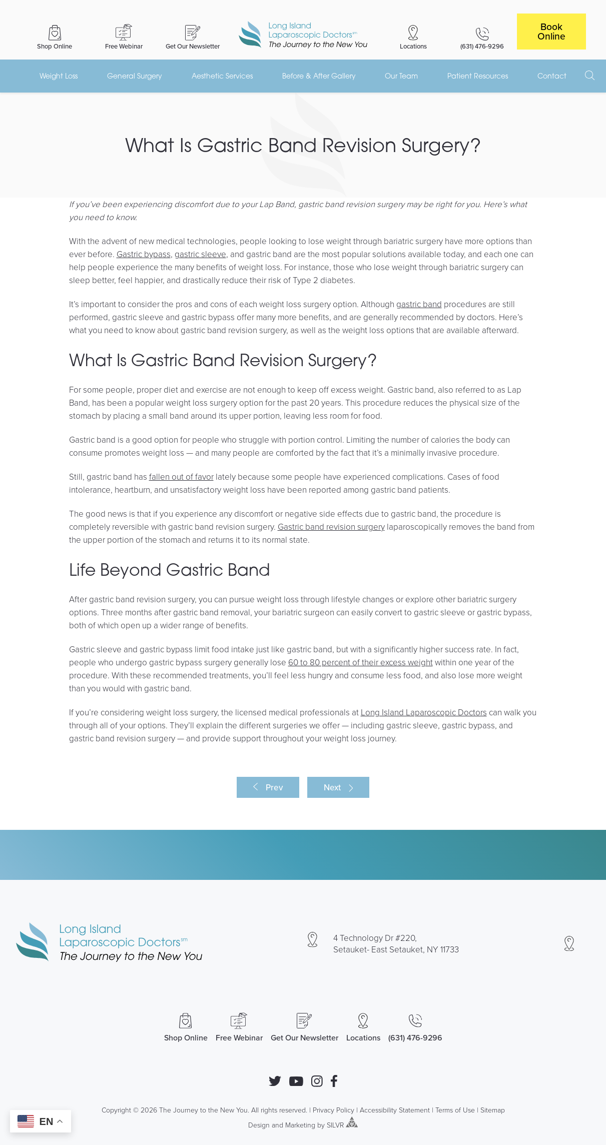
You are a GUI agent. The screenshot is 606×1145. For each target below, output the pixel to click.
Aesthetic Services (222, 76)
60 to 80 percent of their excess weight (360, 662)
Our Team (401, 76)
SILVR (335, 1124)
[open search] (590, 76)
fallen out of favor (181, 476)
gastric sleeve (200, 254)
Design (259, 1124)
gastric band (419, 304)
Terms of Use (455, 1109)
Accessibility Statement (395, 1109)
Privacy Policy (333, 1109)
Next (332, 787)
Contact (551, 76)
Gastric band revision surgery (331, 526)
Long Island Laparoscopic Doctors (424, 712)
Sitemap (492, 1109)
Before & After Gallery (319, 76)
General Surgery (134, 76)
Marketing (300, 1124)
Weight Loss (59, 76)
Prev (274, 787)
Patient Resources (477, 76)
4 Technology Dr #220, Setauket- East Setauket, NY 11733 (396, 943)
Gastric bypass (144, 254)
